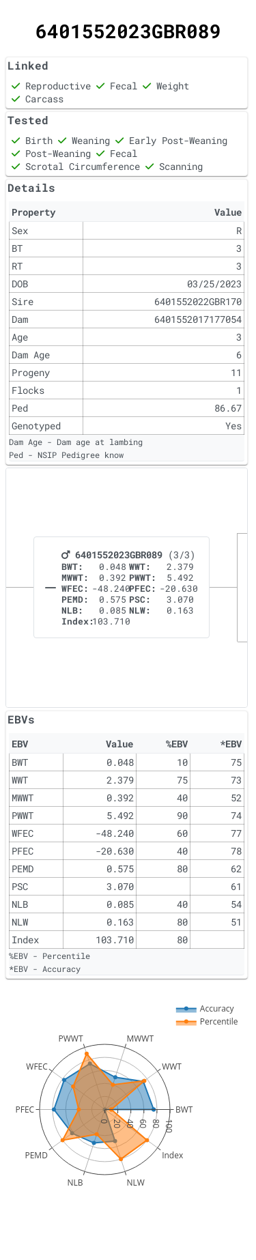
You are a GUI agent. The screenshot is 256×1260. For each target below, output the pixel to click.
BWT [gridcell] (20, 762)
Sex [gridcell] (20, 230)
